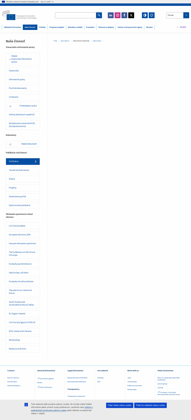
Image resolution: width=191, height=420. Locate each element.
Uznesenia (13, 97)
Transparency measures (76, 396)
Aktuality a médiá (75, 27)
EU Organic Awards (17, 313)
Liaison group (162, 384)
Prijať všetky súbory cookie (119, 405)
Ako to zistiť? (47, 2)
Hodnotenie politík (17, 196)
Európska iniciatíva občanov (21, 281)
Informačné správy (17, 79)
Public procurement (134, 385)
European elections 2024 (19, 234)
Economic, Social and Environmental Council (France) (169, 393)
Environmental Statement (76, 382)
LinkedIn (111, 15)
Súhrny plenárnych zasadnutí (22, 114)
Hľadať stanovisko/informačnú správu (20, 59)
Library (39, 382)
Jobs (129, 378)
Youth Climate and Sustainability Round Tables (21, 303)
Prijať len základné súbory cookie (150, 405)
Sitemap (100, 378)
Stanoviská (14, 70)
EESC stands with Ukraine (20, 331)
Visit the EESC (12, 382)
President (90, 27)
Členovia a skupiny (106, 27)
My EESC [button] (183, 27)
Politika (42, 27)
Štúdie (12, 179)
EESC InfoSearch (45, 387)
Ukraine (149, 27)
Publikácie (14, 161)
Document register (46, 378)
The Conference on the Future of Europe (22, 254)
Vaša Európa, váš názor (19, 272)
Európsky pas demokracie (20, 263)
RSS (98, 382)
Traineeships (132, 382)
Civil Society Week (17, 225)
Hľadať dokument (23, 143)
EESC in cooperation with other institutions (169, 379)
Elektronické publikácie (19, 205)
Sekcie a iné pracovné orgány (130, 27)
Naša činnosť (30, 27)
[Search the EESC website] (75, 15)
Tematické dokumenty (19, 170)
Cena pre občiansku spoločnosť (22, 243)
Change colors (152, 15)
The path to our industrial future (20, 292)
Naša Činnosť (65, 41)
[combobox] (177, 15)
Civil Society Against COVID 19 (22, 322)
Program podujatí (56, 27)
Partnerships (14, 340)
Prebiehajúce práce (23, 105)
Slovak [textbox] (171, 15)
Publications (97, 41)
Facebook (124, 15)
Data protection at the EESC (77, 378)
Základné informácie (12, 27)
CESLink (160, 388)
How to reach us (13, 378)
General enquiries (13, 385)
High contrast (145, 15)
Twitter (131, 15)
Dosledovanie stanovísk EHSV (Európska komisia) (22, 125)
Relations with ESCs (17, 348)
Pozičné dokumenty (18, 88)
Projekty (12, 187)
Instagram (117, 15)
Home (55, 41)
